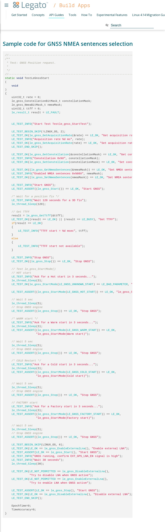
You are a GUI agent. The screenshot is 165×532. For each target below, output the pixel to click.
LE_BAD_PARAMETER (115, 284)
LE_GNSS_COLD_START (82, 372)
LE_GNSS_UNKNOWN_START (76, 284)
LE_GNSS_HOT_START (81, 292)
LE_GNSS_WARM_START (82, 330)
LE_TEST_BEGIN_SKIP (26, 131)
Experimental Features (112, 15)
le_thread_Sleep (24, 204)
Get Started (19, 15)
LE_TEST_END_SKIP (25, 147)
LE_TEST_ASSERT (23, 189)
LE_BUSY (87, 219)
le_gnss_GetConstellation (49, 154)
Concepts (38, 15)
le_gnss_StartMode (43, 284)
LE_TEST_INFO (21, 124)
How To (86, 15)
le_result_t (21, 112)
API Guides (56, 15)
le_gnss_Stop (41, 261)
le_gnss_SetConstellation (49, 162)
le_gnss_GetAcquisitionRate (51, 135)
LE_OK (94, 135)
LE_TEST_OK (20, 135)
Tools (72, 15)
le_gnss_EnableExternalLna (64, 448)
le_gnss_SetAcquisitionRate (51, 143)
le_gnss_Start (48, 189)
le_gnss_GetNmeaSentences (51, 170)
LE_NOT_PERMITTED (43, 471)
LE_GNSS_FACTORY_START (84, 414)
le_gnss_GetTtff (38, 215)
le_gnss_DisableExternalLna (83, 471)
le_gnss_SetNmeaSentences (51, 177)
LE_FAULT (52, 112)
